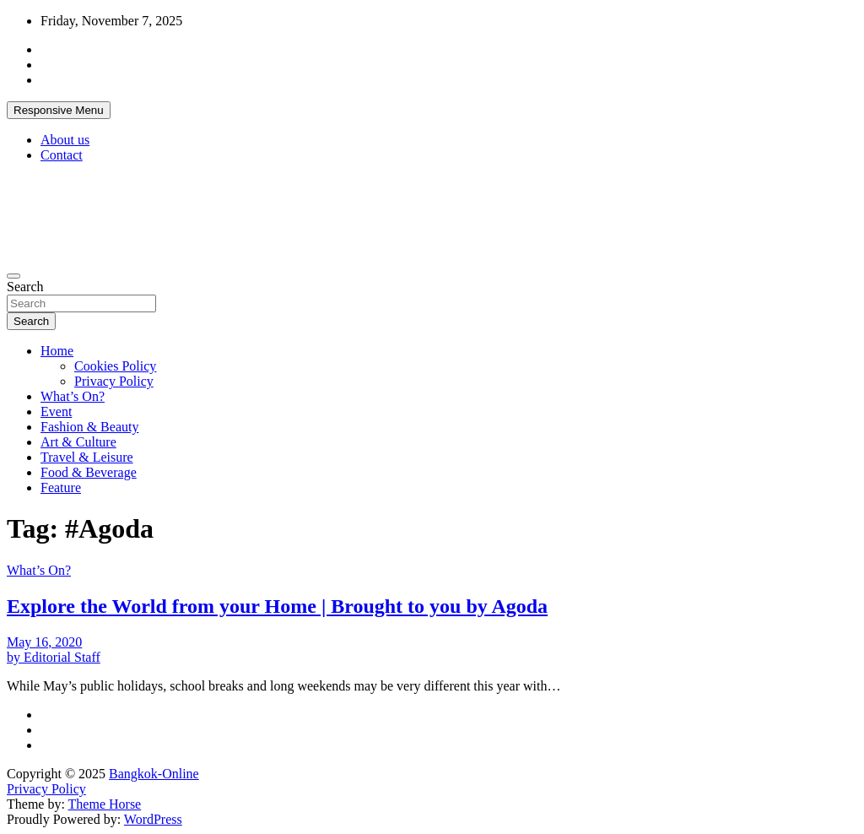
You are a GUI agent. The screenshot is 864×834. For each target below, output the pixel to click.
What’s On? (72, 396)
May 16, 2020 (44, 642)
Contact (61, 155)
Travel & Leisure (86, 457)
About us (64, 140)
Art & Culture (78, 442)
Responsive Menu (59, 110)
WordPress (153, 819)
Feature (60, 487)
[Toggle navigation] (13, 276)
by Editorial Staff (53, 657)
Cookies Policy (115, 366)
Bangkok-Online (154, 773)
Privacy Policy (114, 381)
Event (56, 411)
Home (56, 351)
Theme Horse (105, 804)
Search (25, 286)
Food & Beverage (88, 472)
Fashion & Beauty (89, 427)
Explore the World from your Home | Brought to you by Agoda (277, 606)
